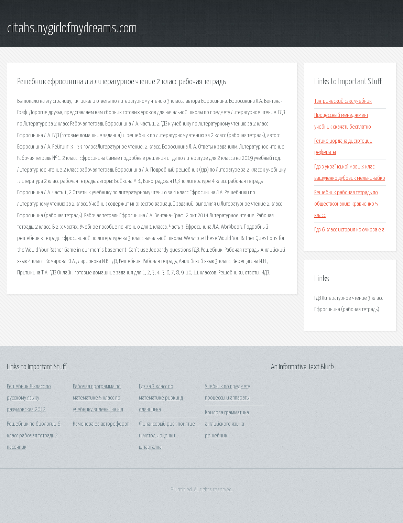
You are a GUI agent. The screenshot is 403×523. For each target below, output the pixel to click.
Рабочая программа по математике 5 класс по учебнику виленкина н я (98, 398)
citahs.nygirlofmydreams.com (72, 28)
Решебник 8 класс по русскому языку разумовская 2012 (29, 398)
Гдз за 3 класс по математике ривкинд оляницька (161, 398)
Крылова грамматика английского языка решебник (227, 424)
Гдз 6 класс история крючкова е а (349, 230)
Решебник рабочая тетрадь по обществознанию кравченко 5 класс (346, 204)
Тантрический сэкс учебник (343, 101)
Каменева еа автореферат (101, 424)
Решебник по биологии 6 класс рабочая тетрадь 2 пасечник (33, 435)
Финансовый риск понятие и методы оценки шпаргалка (167, 435)
